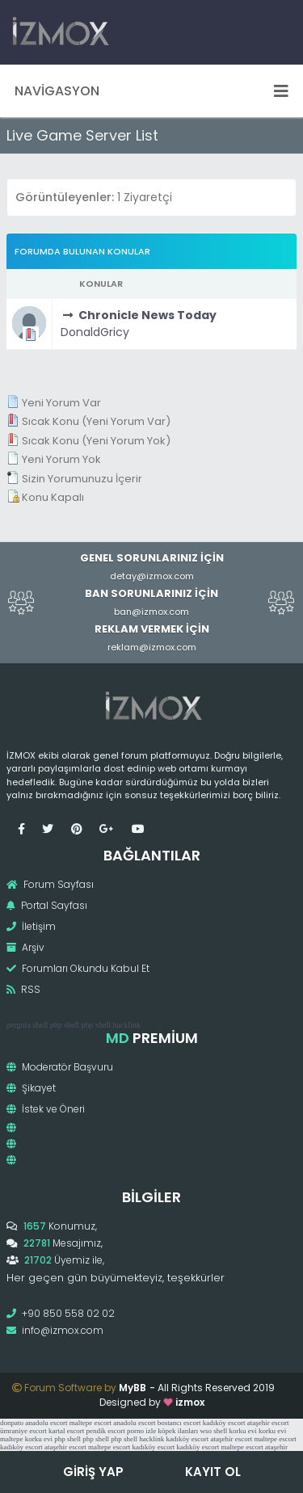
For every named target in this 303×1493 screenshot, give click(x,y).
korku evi (242, 1431)
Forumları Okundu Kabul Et (77, 968)
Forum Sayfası (50, 884)
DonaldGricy (95, 332)
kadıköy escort (224, 1423)
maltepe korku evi (26, 1439)
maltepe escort (90, 1423)
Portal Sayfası (46, 905)
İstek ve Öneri (45, 1109)
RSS (23, 989)
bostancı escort (179, 1423)
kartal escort (66, 1431)
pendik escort (105, 1431)
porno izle (141, 1431)
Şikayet (31, 1088)
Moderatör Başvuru (59, 1067)
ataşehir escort (268, 1423)
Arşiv (25, 947)
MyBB (132, 1387)
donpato (11, 1423)
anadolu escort (46, 1423)
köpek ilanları (178, 1431)
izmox (189, 1402)
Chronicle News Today (147, 315)
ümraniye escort (23, 1431)
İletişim (31, 926)
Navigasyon (151, 91)
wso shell (213, 1431)
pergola (18, 1024)
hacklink (126, 1024)
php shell (64, 1024)
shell (40, 1024)
